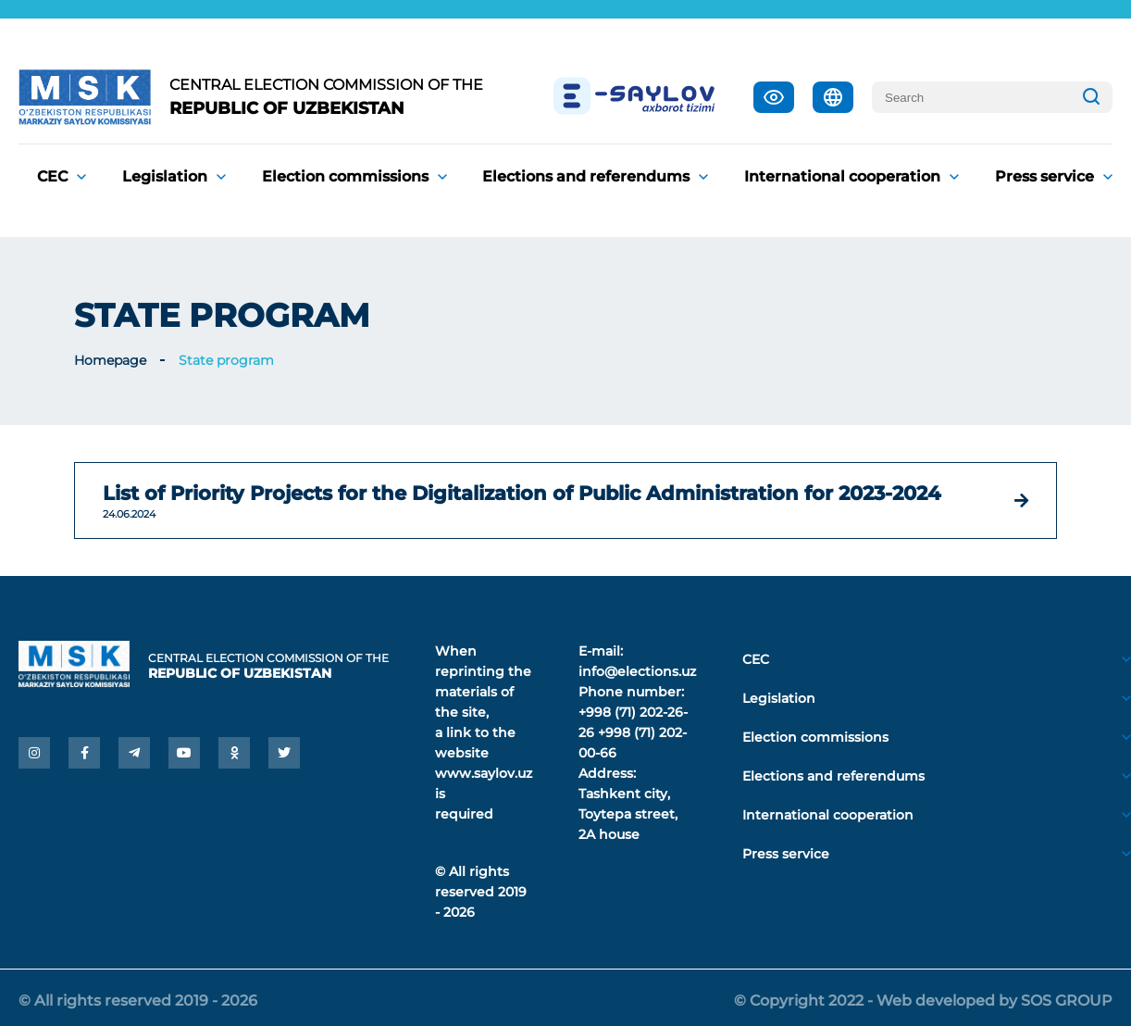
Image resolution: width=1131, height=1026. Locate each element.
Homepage (110, 360)
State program (226, 360)
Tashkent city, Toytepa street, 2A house (627, 814)
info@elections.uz (637, 671)
